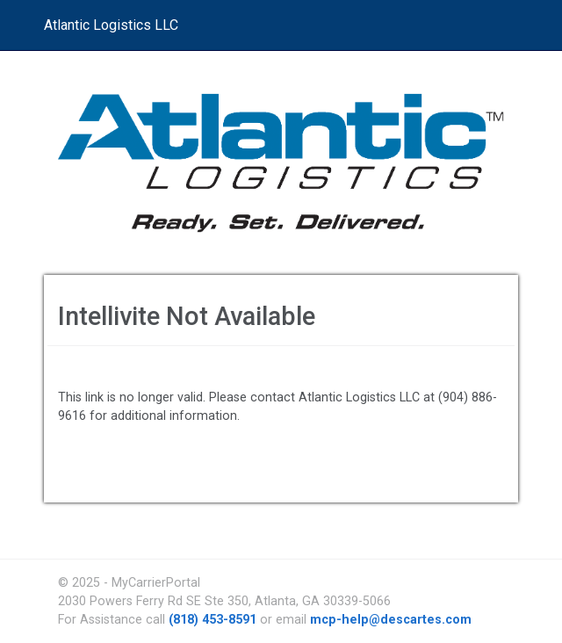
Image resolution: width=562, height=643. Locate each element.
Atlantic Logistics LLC (111, 25)
